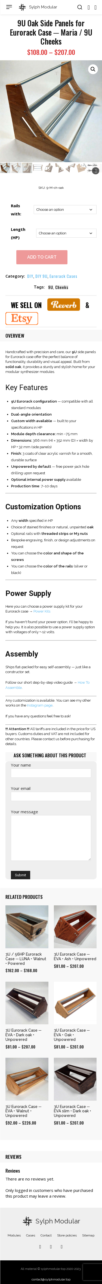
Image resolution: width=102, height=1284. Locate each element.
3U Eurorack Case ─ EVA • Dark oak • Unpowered (23, 1035)
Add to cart (42, 257)
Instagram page (39, 705)
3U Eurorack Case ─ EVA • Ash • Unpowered (75, 956)
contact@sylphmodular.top (51, 1279)
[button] (79, 7)
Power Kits (41, 611)
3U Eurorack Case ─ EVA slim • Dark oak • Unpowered (72, 1111)
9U (50, 287)
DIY (30, 276)
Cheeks (61, 287)
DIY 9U (41, 276)
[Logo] (37, 7)
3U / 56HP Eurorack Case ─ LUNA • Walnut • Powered (25, 959)
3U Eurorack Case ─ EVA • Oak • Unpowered (72, 1035)
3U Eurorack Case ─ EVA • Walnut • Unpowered (23, 1111)
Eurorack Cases (63, 276)
